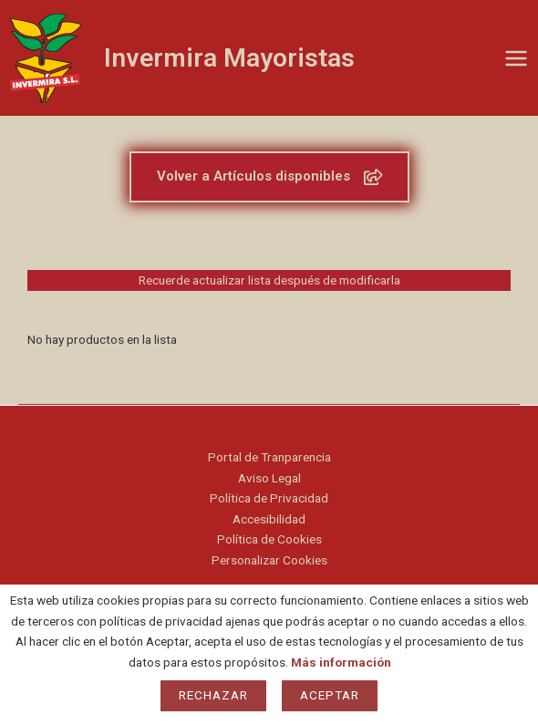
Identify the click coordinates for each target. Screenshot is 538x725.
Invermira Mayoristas (229, 58)
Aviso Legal (269, 478)
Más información (341, 662)
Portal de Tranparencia (269, 457)
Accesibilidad (269, 519)
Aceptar (329, 695)
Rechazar (213, 695)
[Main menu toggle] (516, 57)
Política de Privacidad (269, 498)
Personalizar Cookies (269, 560)
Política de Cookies (269, 539)
